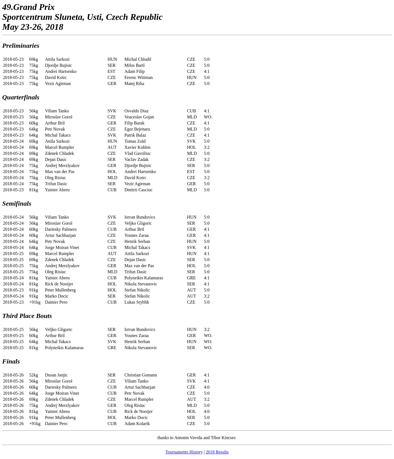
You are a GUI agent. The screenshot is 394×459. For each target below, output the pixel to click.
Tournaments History (184, 452)
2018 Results (217, 452)
